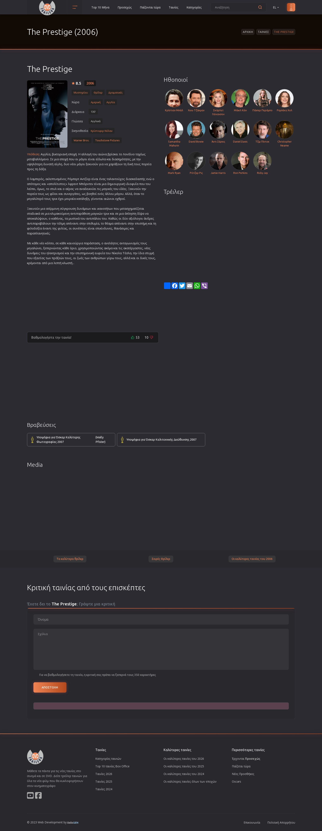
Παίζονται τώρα (150, 7)
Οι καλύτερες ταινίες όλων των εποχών (190, 781)
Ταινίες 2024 (103, 789)
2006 (90, 83)
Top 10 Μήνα (100, 7)
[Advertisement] (93, 297)
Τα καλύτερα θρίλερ (70, 559)
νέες (147, 248)
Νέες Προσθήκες (243, 774)
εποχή (72, 154)
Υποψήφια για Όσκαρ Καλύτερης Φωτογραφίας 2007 (74, 439)
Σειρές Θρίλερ (161, 559)
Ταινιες (263, 32)
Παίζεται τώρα (241, 766)
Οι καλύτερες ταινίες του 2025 (184, 766)
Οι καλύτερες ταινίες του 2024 (184, 774)
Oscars (236, 781)
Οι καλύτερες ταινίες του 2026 (184, 759)
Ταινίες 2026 (103, 774)
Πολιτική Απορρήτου (281, 822)
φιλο (30, 228)
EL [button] (276, 7)
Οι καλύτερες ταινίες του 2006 (252, 559)
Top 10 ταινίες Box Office (112, 766)
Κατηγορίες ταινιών (108, 759)
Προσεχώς (125, 7)
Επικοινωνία (252, 822)
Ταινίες (173, 7)
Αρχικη (248, 32)
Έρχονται (246, 759)
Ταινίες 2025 (103, 781)
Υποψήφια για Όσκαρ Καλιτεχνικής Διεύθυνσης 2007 (161, 439)
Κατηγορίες (194, 7)
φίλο (53, 194)
